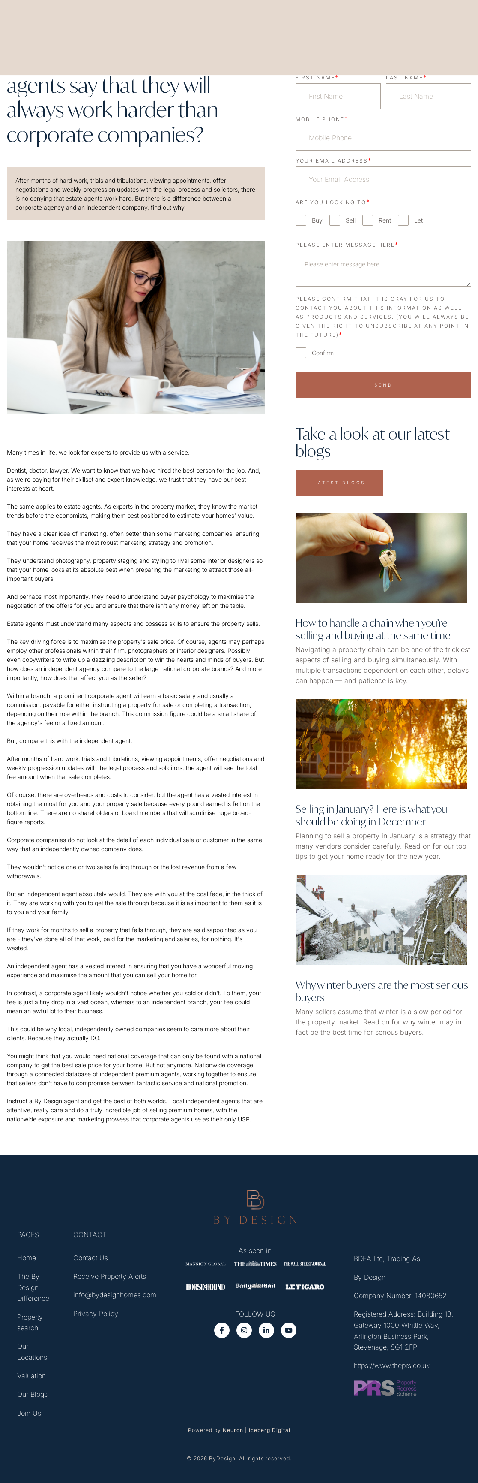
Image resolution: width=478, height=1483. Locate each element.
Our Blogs (32, 1395)
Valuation (31, 1376)
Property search (30, 1323)
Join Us (29, 1414)
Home (26, 1258)
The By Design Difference (33, 1288)
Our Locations (32, 1352)
